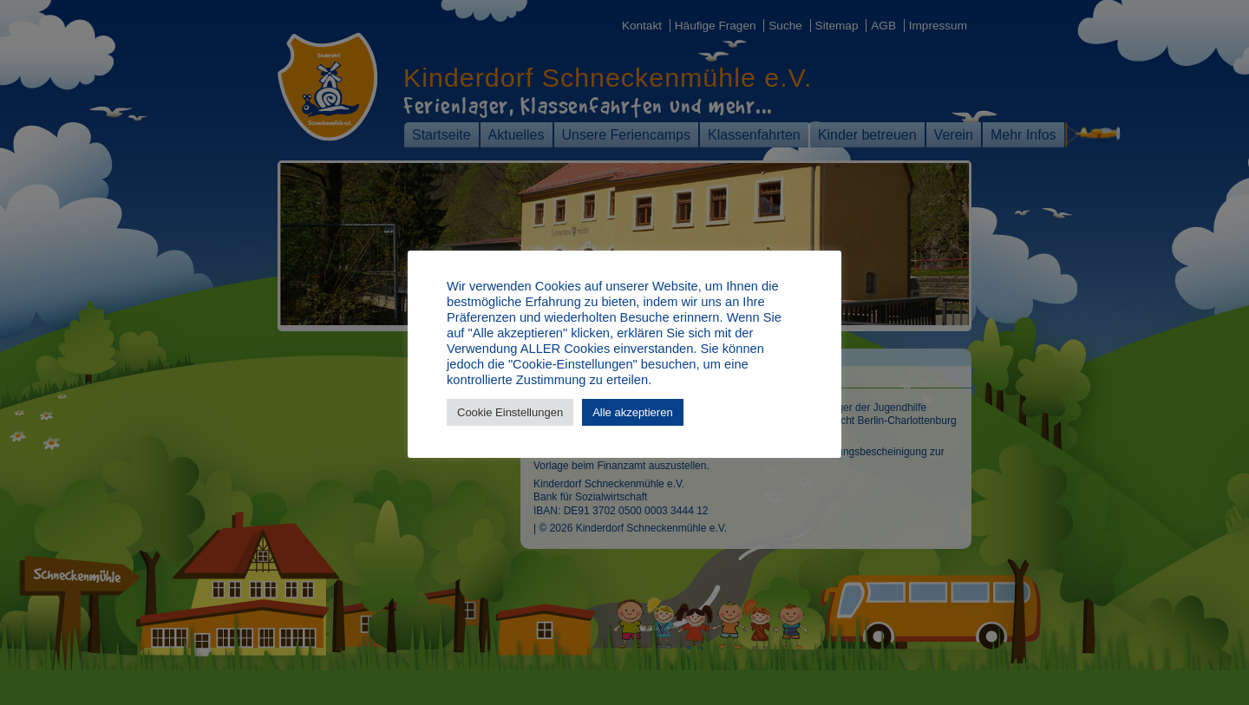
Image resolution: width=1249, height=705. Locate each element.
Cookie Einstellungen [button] (510, 412)
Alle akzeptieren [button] (632, 412)
